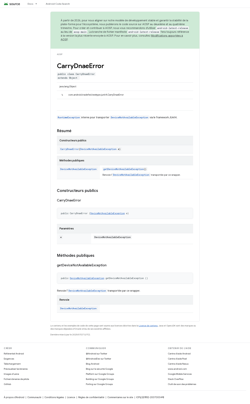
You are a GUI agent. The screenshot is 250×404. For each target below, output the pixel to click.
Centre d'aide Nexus (178, 363)
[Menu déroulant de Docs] (37, 4)
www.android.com (177, 368)
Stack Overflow (176, 379)
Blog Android (92, 363)
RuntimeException (69, 117)
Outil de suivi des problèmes (182, 384)
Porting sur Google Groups (99, 384)
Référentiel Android (14, 353)
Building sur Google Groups (100, 379)
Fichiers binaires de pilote (16, 379)
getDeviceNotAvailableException (123, 169)
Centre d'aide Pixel (177, 358)
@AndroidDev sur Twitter (98, 358)
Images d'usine (11, 374)
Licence (71, 397)
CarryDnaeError (69, 149)
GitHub (7, 384)
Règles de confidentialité (91, 397)
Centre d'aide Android (179, 353)
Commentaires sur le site (120, 397)
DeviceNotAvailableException (129, 117)
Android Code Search (58, 3)
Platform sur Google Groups (100, 374)
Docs (30, 3)
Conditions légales (54, 397)
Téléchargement (12, 363)
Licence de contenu (148, 325)
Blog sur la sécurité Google (99, 368)
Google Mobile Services (180, 374)
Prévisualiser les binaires (16, 368)
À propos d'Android (14, 397)
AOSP (59, 54)
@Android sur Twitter (96, 353)
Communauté (34, 397)
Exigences (9, 358)
